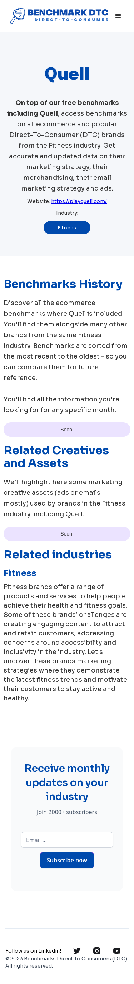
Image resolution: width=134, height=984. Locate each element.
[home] (58, 16)
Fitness (67, 227)
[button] (118, 16)
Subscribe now (67, 860)
